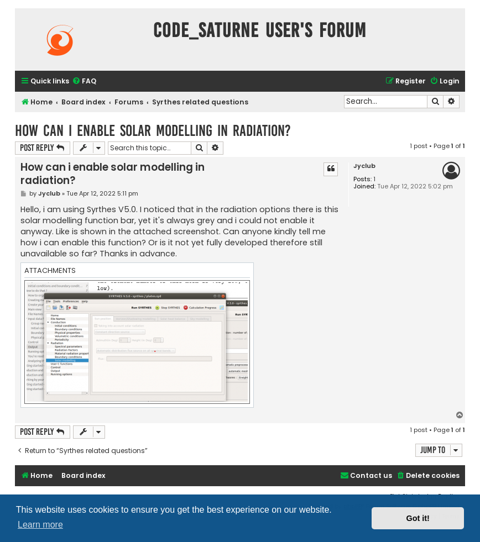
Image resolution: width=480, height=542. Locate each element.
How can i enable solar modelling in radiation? (153, 130)
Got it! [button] (418, 518)
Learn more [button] (40, 524)
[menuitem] (84, 81)
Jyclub (364, 166)
